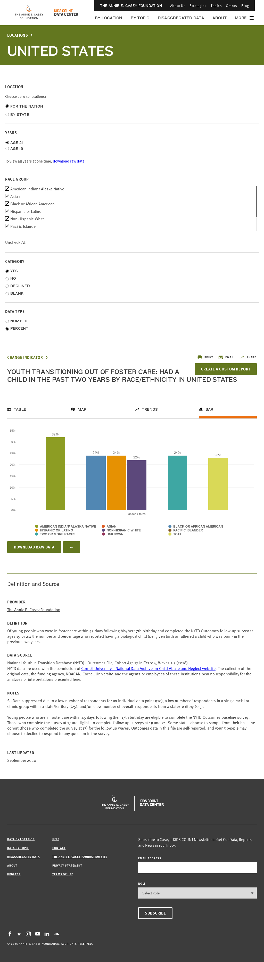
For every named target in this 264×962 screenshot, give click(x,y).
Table (20, 409)
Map (82, 409)
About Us (177, 5)
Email (226, 357)
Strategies (198, 5)
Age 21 (16, 142)
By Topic (140, 17)
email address (149, 858)
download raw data (69, 161)
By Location (108, 17)
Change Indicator (25, 357)
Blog (245, 5)
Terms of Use (62, 874)
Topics (216, 5)
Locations (17, 35)
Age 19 (16, 148)
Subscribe (155, 913)
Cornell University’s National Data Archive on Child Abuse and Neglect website (148, 668)
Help (55, 839)
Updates (13, 874)
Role (142, 883)
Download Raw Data (34, 547)
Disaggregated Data (181, 17)
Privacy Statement (67, 865)
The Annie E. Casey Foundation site (79, 857)
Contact (58, 848)
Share (247, 357)
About (219, 17)
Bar (209, 409)
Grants (231, 5)
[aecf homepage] (29, 12)
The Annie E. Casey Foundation (131, 6)
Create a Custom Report (225, 369)
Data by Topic (18, 848)
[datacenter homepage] (66, 12)
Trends (150, 409)
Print (205, 357)
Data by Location (21, 839)
